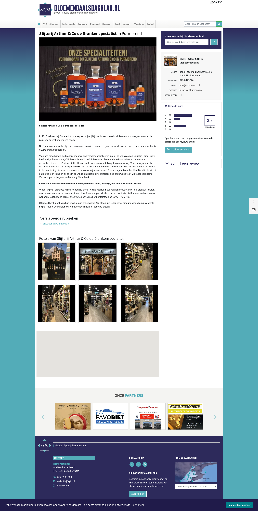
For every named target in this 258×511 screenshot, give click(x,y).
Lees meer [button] (138, 505)
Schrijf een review (182, 163)
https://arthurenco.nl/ (191, 90)
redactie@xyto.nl (66, 481)
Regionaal (95, 24)
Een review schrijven (178, 149)
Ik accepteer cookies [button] (239, 505)
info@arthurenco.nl (190, 85)
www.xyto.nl (63, 485)
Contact (150, 24)
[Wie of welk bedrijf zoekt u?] (186, 42)
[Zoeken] (219, 24)
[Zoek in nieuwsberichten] (200, 24)
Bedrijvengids (68, 24)
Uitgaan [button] (126, 24)
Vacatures (139, 24)
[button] (98, 351)
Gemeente (82, 24)
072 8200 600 (64, 477)
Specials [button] (106, 24)
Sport (117, 24)
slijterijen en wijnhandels (56, 223)
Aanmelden (137, 493)
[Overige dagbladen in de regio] (196, 486)
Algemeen (54, 24)
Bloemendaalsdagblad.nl (87, 8)
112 (45, 24)
